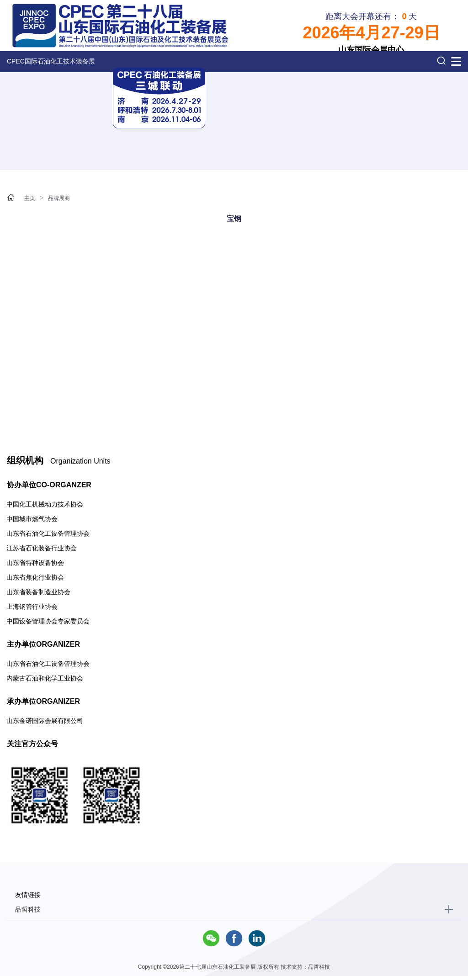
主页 (29, 198)
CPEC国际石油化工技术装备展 (51, 61)
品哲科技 (28, 909)
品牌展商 (59, 198)
